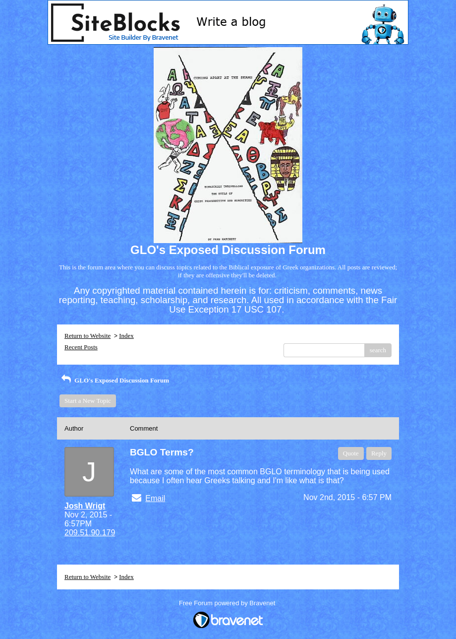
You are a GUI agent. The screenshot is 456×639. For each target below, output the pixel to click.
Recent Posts (81, 347)
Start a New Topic (87, 400)
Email (155, 498)
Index (126, 335)
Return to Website (87, 335)
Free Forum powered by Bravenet (228, 603)
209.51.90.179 (89, 532)
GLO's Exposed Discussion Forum (114, 380)
